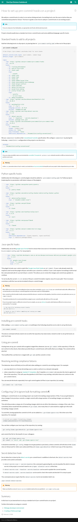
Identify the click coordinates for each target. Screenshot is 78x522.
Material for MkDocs (12, 520)
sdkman (44, 302)
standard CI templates (29, 372)
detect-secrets (25, 457)
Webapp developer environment (14, 508)
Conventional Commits (31, 138)
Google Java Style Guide (35, 268)
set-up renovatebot (38, 166)
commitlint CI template (34, 155)
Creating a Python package (12, 511)
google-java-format (22, 248)
